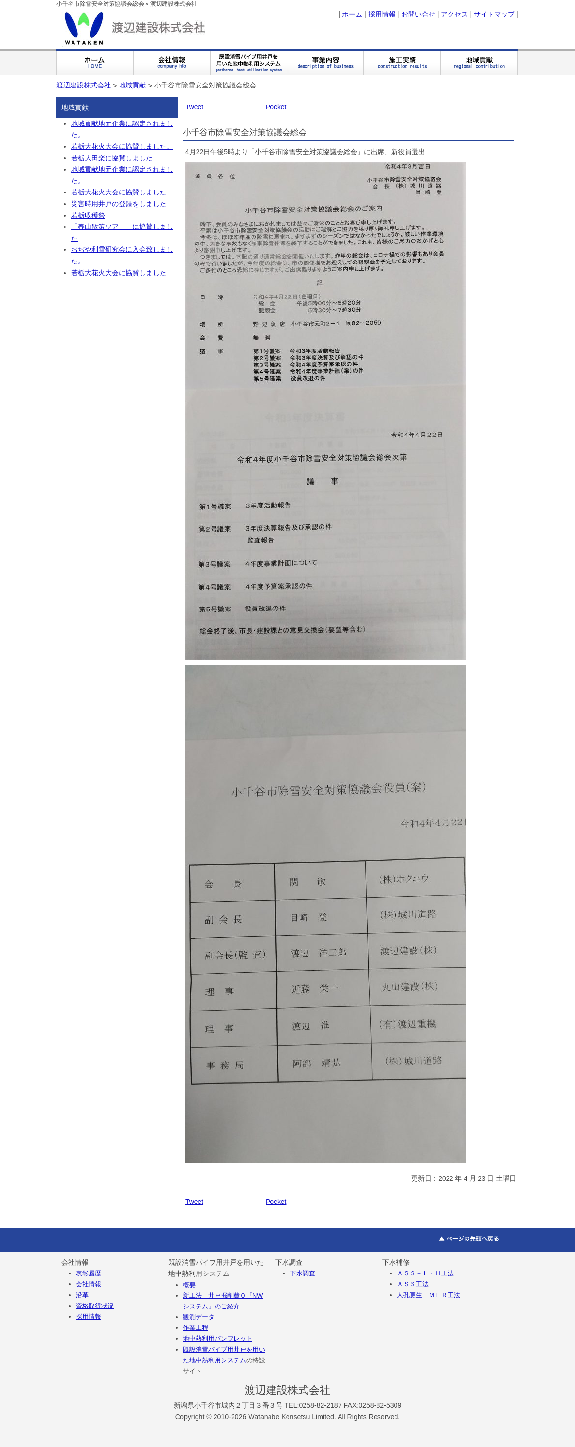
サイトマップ (494, 14)
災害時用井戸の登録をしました (118, 204)
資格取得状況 (95, 1305)
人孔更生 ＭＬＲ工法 (428, 1295)
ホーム (352, 14)
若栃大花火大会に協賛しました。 (122, 146)
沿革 (82, 1295)
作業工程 (195, 1327)
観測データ (199, 1317)
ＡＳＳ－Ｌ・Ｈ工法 (425, 1273)
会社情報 (88, 1284)
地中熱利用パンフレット (217, 1338)
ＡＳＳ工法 (413, 1284)
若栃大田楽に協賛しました (112, 158)
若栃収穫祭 (88, 215)
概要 (189, 1285)
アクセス (454, 14)
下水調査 (302, 1273)
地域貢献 (132, 85)
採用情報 (381, 14)
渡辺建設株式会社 (83, 85)
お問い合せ (418, 14)
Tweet (194, 107)
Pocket (276, 107)
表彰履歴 (88, 1273)
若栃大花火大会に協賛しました (118, 192)
